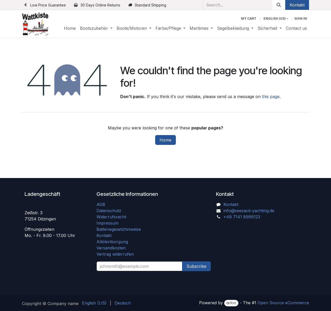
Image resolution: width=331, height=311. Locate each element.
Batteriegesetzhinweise (118, 229)
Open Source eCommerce (283, 302)
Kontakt (297, 5)
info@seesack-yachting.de (248, 210)
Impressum (107, 223)
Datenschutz (108, 210)
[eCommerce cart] (248, 18)
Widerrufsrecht (111, 216)
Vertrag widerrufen (115, 254)
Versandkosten (113, 247)
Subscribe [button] (196, 266)
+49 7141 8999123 (241, 216)
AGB (101, 204)
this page (271, 96)
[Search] (278, 5)
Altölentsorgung (112, 241)
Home (165, 140)
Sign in (300, 18)
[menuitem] (70, 28)
